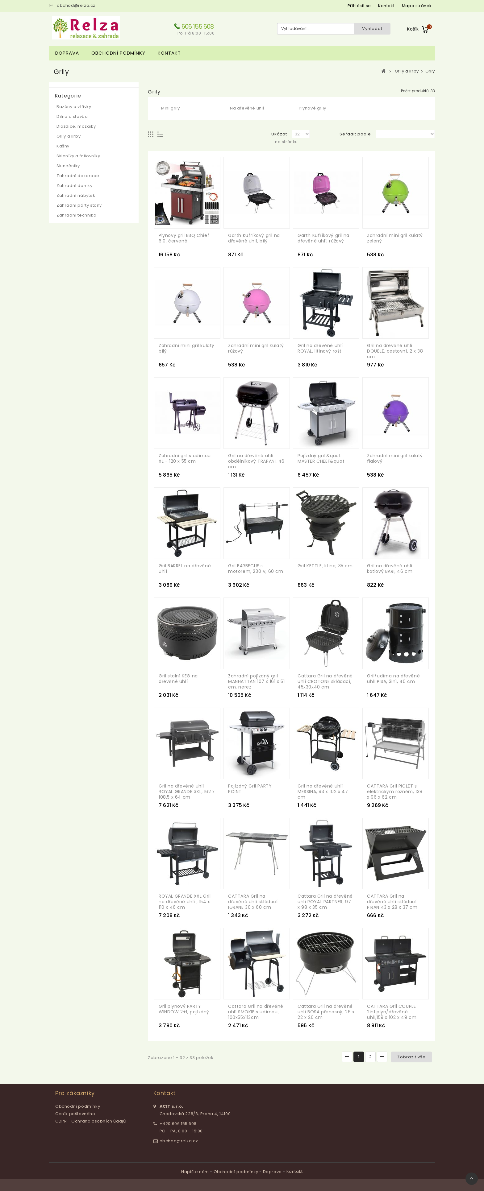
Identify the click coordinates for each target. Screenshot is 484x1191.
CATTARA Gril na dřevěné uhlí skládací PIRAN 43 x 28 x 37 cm (392, 901)
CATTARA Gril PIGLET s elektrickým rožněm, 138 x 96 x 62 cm (395, 791)
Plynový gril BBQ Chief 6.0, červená (184, 238)
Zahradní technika (76, 215)
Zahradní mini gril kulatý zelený (395, 238)
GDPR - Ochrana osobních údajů (90, 1121)
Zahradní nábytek (75, 195)
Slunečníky (68, 166)
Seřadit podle (355, 134)
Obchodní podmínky (118, 53)
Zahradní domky (74, 185)
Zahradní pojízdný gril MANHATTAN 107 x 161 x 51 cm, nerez (256, 681)
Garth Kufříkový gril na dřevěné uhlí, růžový (323, 238)
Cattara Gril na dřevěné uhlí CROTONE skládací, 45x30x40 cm (325, 681)
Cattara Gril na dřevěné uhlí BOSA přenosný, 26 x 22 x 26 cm (326, 1011)
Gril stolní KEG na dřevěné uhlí (178, 678)
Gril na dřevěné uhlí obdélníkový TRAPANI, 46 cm (256, 461)
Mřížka (151, 134)
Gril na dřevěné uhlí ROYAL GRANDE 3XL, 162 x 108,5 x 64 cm (187, 791)
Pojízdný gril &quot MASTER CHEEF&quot (321, 458)
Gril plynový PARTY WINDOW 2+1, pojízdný (184, 1009)
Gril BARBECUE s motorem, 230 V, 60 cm (255, 568)
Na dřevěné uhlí (247, 108)
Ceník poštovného (75, 1114)
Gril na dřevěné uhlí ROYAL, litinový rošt (320, 348)
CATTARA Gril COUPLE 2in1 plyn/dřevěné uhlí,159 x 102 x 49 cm (391, 1011)
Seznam (160, 134)
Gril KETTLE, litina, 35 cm (325, 566)
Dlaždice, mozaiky (76, 126)
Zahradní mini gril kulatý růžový (256, 348)
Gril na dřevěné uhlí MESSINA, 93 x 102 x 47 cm (323, 791)
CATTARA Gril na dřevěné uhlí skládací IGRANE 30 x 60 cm (253, 901)
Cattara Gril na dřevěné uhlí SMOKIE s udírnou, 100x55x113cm (255, 1011)
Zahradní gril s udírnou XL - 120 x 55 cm (185, 458)
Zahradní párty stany (79, 205)
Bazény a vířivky (73, 107)
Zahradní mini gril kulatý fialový (395, 458)
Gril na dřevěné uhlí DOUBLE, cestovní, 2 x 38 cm (395, 351)
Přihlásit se (359, 6)
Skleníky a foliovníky (78, 156)
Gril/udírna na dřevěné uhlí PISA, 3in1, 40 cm (393, 678)
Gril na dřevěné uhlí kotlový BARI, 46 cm (389, 568)
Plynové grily (312, 108)
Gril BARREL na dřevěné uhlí (185, 568)
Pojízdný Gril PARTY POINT (250, 789)
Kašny (62, 146)
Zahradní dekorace (77, 176)
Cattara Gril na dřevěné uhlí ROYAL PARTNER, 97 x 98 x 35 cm (325, 901)
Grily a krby (68, 136)
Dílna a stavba (72, 116)
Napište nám (195, 1172)
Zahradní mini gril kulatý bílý (187, 348)
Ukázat (279, 134)
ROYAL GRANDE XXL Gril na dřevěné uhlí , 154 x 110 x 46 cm (185, 901)
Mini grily (170, 108)
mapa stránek (417, 6)
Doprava (67, 53)
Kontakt (169, 53)
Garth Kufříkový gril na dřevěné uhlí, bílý (254, 238)
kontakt (386, 6)
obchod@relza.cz (76, 5)
